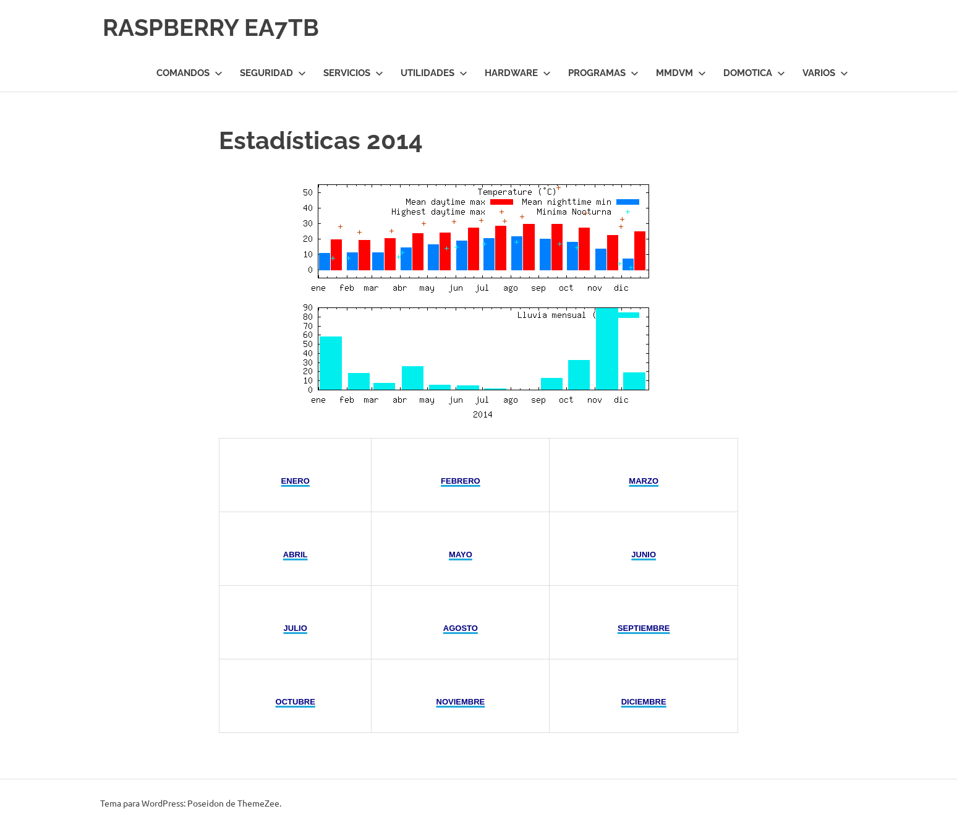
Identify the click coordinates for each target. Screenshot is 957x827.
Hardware (518, 73)
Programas (603, 73)
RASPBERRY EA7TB (211, 27)
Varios (825, 73)
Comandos (189, 73)
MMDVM (681, 73)
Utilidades (434, 73)
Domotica (754, 73)
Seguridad (273, 73)
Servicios (353, 73)
